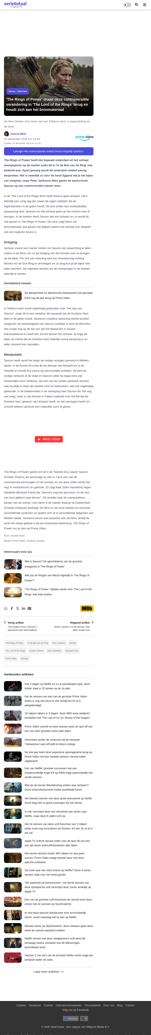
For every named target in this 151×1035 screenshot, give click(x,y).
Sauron (72, 643)
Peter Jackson (58, 643)
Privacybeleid (92, 1005)
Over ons (108, 1005)
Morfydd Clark (71, 651)
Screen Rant (18, 535)
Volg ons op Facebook (75, 1009)
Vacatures (35, 1005)
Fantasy (24, 658)
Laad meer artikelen (48, 971)
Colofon (129, 1005)
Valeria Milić (18, 133)
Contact (48, 1005)
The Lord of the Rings (15, 651)
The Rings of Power (14, 643)
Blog (119, 1005)
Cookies (21, 1005)
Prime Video (11, 658)
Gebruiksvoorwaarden (69, 1005)
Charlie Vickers (36, 651)
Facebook (70, 1018)
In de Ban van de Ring (38, 643)
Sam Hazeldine (54, 651)
